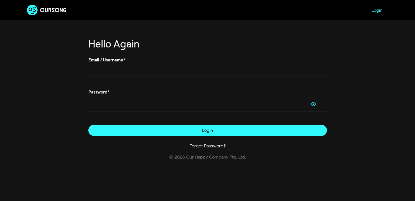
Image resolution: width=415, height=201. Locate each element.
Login (377, 10)
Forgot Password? (208, 145)
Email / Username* (106, 60)
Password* (99, 92)
